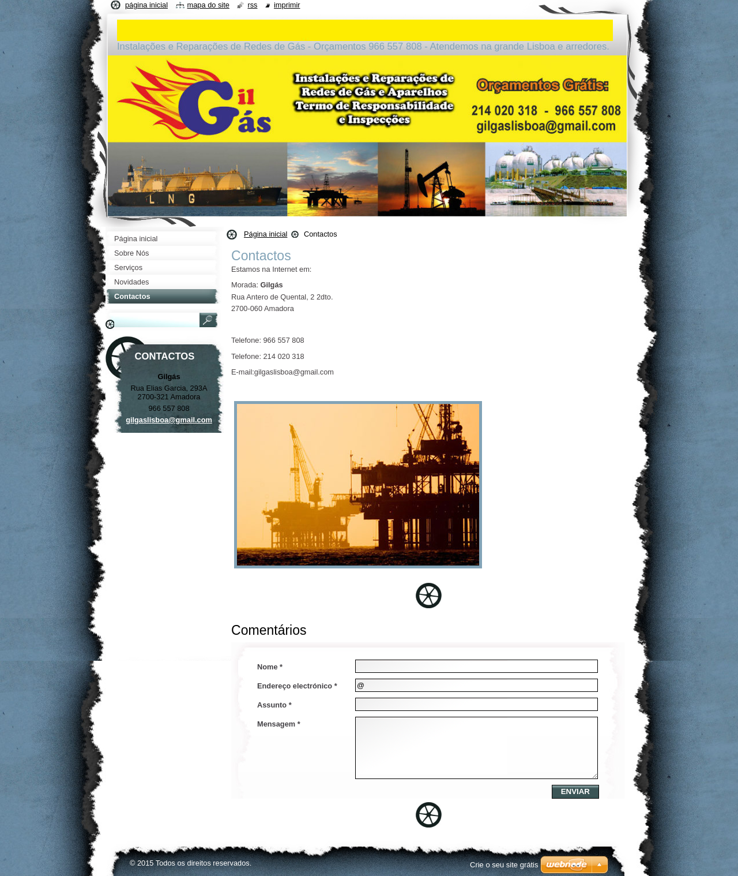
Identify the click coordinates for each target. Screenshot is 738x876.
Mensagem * (278, 724)
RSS (252, 5)
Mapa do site (208, 5)
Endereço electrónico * (297, 686)
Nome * (270, 666)
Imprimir (287, 5)
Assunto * (274, 705)
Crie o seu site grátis (504, 864)
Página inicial (265, 234)
